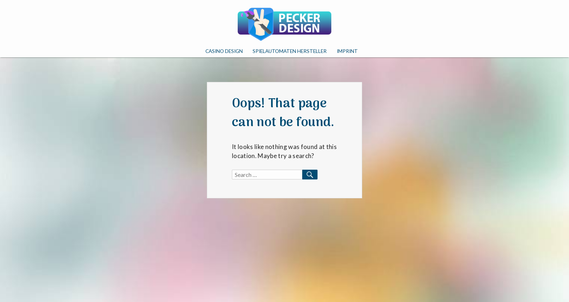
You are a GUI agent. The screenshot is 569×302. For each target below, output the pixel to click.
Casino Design (224, 51)
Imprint (347, 51)
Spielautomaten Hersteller (290, 51)
